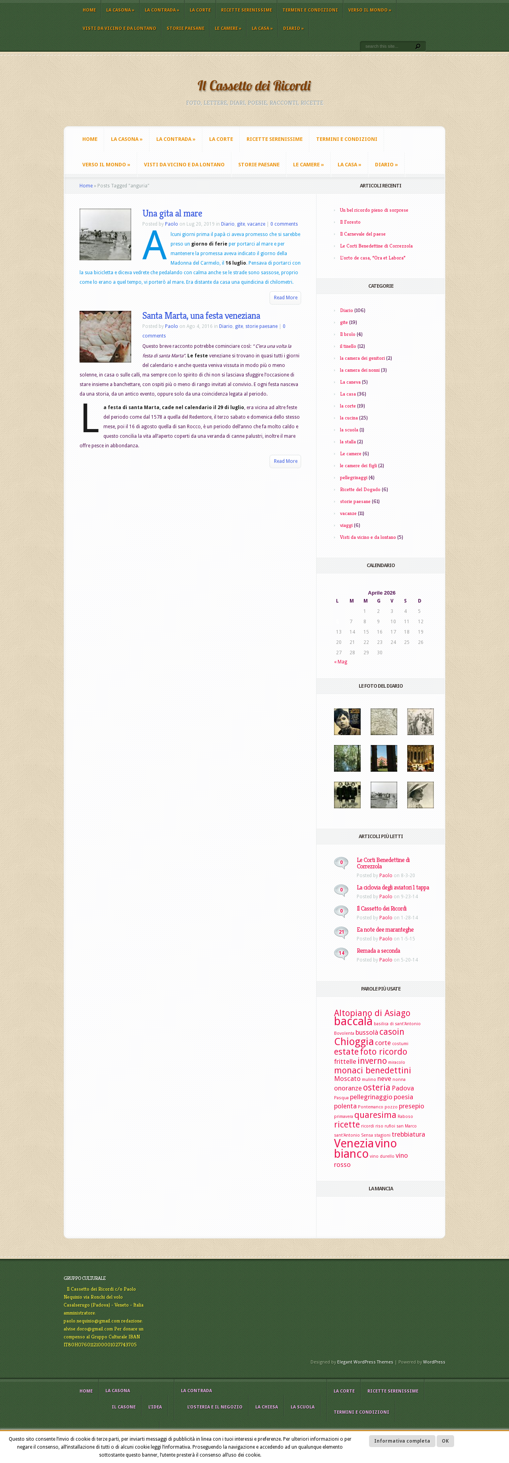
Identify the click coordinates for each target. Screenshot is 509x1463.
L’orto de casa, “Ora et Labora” (373, 257)
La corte (200, 10)
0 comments (284, 224)
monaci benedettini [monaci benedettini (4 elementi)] (372, 1070)
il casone (124, 1407)
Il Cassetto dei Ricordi (381, 908)
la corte (348, 405)
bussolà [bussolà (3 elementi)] (367, 1032)
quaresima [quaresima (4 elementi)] (375, 1115)
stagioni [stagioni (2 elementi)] (382, 1135)
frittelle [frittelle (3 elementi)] (345, 1061)
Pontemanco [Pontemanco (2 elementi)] (370, 1107)
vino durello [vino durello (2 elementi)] (382, 1156)
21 (341, 932)
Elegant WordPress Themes (365, 1362)
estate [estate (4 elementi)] (346, 1052)
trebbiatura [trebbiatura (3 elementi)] (408, 1134)
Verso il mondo (369, 10)
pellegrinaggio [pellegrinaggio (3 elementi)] (371, 1097)
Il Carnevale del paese (363, 233)
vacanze (256, 224)
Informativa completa (402, 1441)
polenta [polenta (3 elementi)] (345, 1106)
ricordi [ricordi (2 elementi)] (367, 1126)
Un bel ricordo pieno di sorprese (374, 210)
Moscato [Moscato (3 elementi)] (347, 1079)
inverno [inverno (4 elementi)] (372, 1061)
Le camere (228, 28)
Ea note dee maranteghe (385, 929)
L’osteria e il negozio (215, 1407)
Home (89, 10)
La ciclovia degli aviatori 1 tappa (393, 887)
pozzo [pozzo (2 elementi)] (391, 1107)
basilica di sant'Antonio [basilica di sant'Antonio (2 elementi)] (397, 1023)
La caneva (350, 381)
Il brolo (348, 334)
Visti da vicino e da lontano (119, 28)
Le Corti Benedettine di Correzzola (376, 245)
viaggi (346, 525)
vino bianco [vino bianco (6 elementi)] (365, 1149)
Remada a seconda (378, 950)
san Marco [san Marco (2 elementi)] (406, 1126)
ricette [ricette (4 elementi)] (347, 1124)
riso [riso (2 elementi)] (379, 1126)
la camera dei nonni (360, 370)
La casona (120, 10)
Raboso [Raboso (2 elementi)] (405, 1116)
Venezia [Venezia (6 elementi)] (354, 1143)
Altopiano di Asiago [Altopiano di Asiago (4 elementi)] (372, 1013)
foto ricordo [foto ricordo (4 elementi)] (383, 1052)
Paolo (171, 224)
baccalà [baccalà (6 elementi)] (353, 1021)
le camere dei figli (358, 465)
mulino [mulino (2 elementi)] (369, 1079)
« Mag (340, 662)
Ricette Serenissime (246, 10)
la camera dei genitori (362, 358)
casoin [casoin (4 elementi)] (391, 1032)
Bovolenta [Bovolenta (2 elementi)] (344, 1033)
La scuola (303, 1407)
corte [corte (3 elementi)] (383, 1043)
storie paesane (185, 28)
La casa (262, 28)
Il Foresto (350, 221)
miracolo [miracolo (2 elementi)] (396, 1062)
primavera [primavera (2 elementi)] (343, 1116)
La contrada (162, 10)
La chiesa (266, 1407)
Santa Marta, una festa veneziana (201, 316)
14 (341, 953)
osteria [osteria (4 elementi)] (376, 1087)
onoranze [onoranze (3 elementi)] (348, 1088)
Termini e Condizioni (310, 10)
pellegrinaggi (353, 477)
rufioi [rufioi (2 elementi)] (390, 1126)
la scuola (349, 429)
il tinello (348, 346)
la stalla (348, 441)
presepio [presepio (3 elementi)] (411, 1106)
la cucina (349, 417)
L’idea (155, 1407)
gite (241, 224)
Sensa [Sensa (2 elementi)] (367, 1135)
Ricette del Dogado (360, 489)
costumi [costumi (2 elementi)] (400, 1043)
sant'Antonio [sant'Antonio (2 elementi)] (347, 1135)
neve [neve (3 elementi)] (384, 1079)
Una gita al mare (172, 213)
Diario (293, 28)
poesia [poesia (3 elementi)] (403, 1097)
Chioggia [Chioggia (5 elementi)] (354, 1042)
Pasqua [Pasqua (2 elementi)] (341, 1097)
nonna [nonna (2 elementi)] (399, 1079)
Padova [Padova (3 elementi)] (403, 1088)
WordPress (434, 1362)
